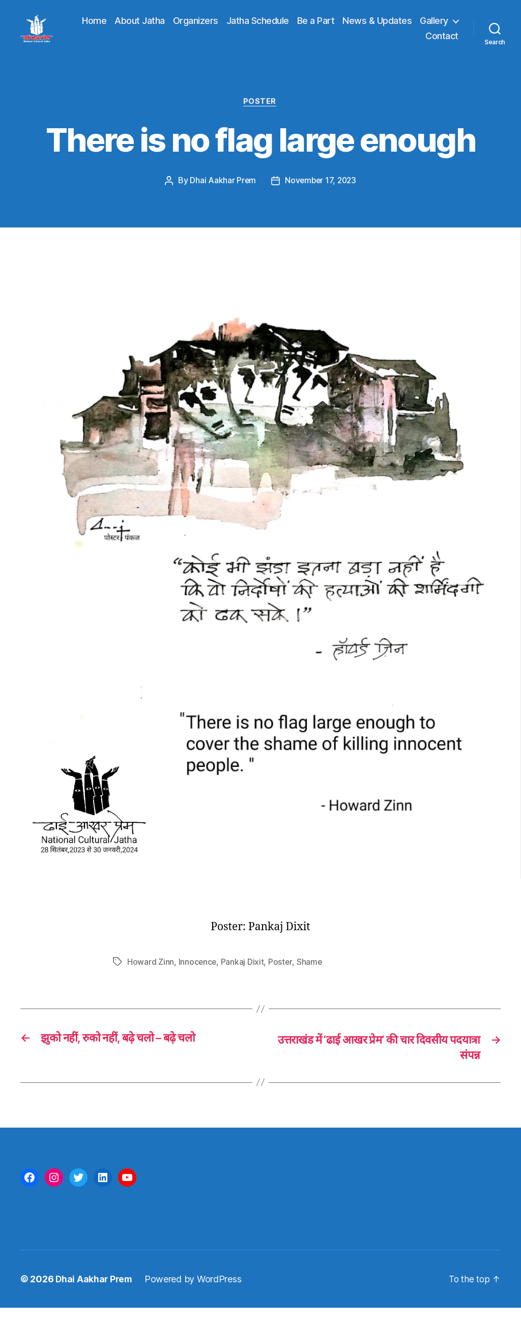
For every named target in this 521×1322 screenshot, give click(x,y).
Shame (311, 975)
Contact (441, 42)
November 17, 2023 (321, 194)
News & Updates (423, 27)
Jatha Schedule (304, 27)
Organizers (242, 27)
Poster (260, 115)
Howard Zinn (150, 975)
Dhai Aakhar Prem (221, 194)
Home (141, 27)
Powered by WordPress (195, 1293)
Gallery (393, 42)
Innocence (198, 975)
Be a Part (362, 27)
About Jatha (186, 27)
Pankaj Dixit (243, 975)
